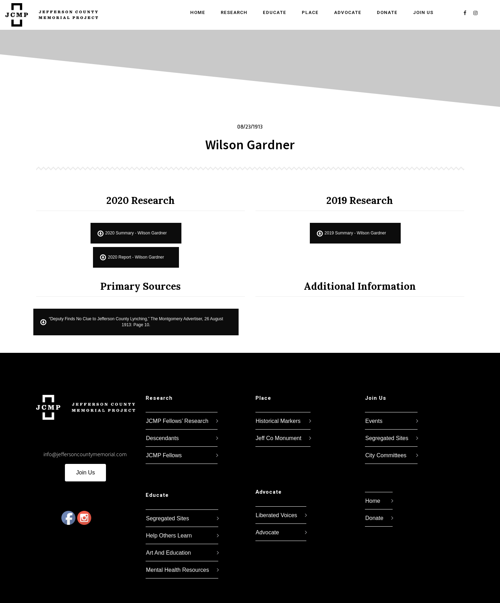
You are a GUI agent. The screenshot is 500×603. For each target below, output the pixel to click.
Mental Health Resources (177, 570)
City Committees (385, 455)
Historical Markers (278, 421)
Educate (269, 12)
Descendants (162, 438)
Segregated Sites (167, 518)
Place (304, 12)
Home (192, 12)
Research (228, 12)
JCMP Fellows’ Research (177, 421)
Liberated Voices (276, 515)
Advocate (342, 12)
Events (373, 421)
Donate (382, 12)
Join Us (418, 12)
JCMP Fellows (164, 455)
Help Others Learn (169, 536)
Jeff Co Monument (278, 438)
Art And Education (168, 553)
